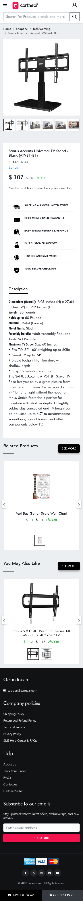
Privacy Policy (12, 734)
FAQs (7, 778)
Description (18, 288)
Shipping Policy (13, 714)
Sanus (13, 167)
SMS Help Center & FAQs (20, 741)
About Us (9, 764)
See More (69, 448)
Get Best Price (62, 895)
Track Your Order (14, 771)
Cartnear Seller (13, 791)
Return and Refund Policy (19, 721)
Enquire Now (21, 895)
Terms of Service (14, 727)
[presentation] (4, 504)
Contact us (10, 784)
